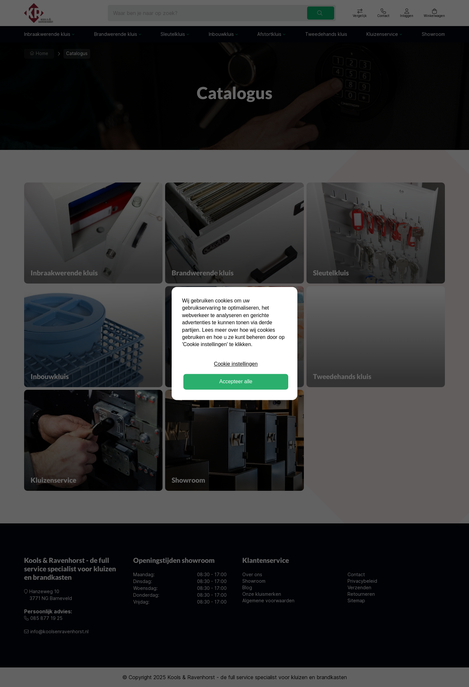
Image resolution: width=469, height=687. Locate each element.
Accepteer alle (235, 382)
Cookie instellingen (236, 364)
